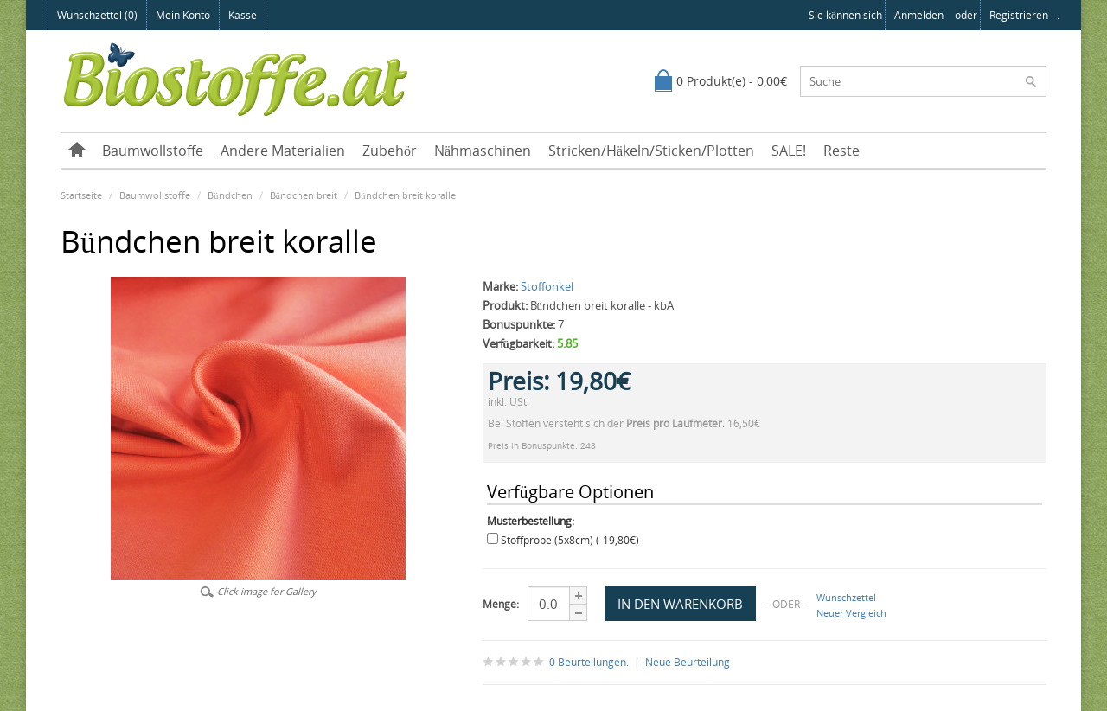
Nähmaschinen (482, 150)
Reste (841, 150)
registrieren (1018, 15)
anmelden (919, 15)
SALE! (788, 150)
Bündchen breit (304, 195)
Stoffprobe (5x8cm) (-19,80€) (570, 540)
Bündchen (230, 195)
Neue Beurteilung (687, 662)
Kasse (242, 15)
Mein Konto (183, 15)
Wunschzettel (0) (97, 15)
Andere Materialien (283, 150)
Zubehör (389, 150)
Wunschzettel (846, 597)
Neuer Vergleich (851, 612)
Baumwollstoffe (152, 150)
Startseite (81, 195)
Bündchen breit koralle (405, 195)
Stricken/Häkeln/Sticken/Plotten (651, 150)
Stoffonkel (547, 286)
